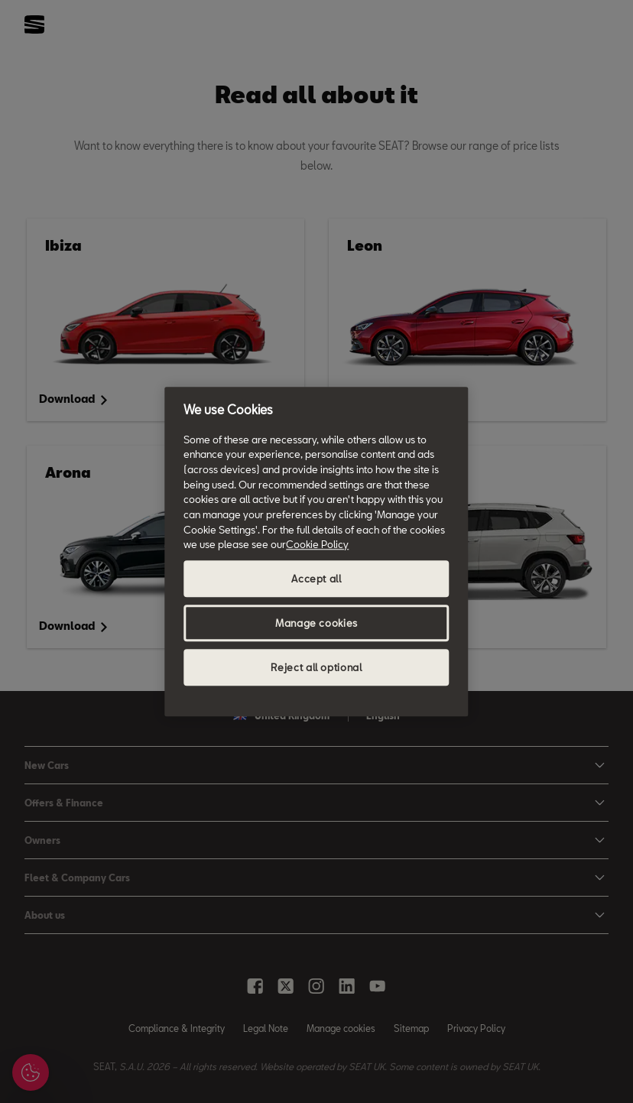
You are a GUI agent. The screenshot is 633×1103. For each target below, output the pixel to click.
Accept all (316, 579)
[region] (316, 551)
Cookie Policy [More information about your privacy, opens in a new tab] (317, 545)
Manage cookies (316, 623)
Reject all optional (316, 667)
